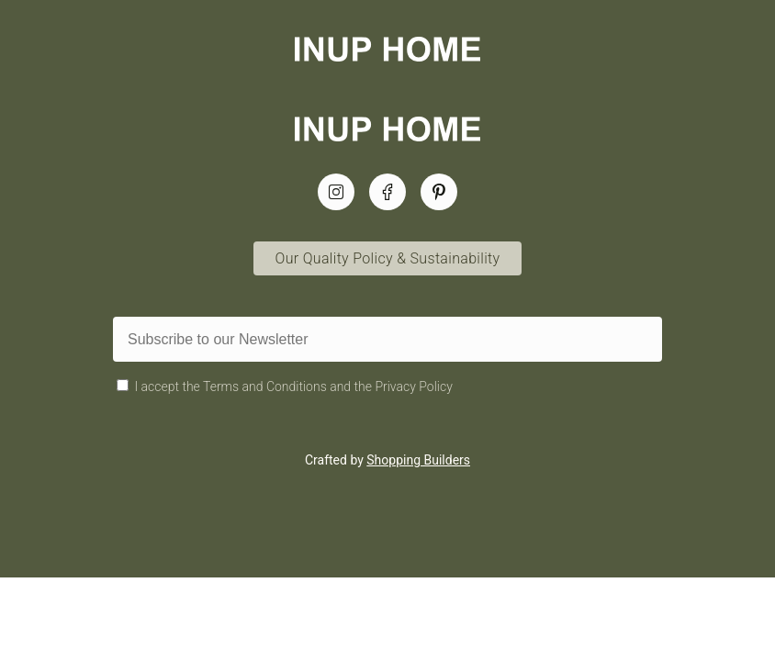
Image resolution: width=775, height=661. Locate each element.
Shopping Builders (418, 460)
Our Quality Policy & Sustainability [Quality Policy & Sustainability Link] (387, 258)
